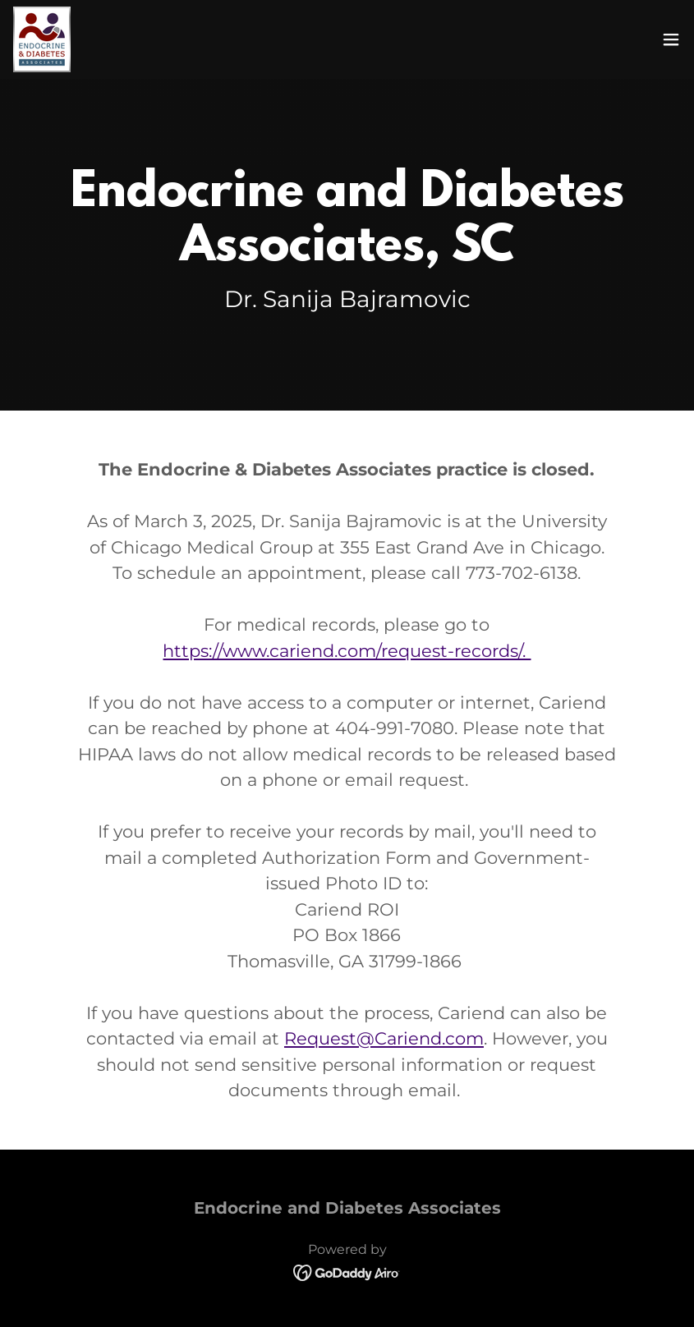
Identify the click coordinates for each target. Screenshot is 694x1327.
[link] (42, 39)
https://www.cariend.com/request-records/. (347, 651)
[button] (671, 39)
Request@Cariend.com (384, 1038)
